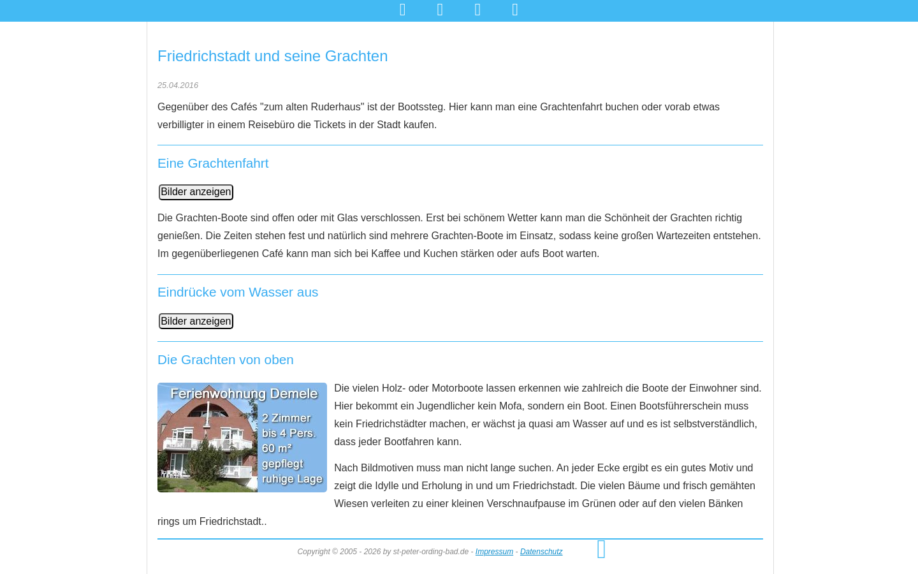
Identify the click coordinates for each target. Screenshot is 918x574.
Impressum (494, 551)
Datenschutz (541, 551)
